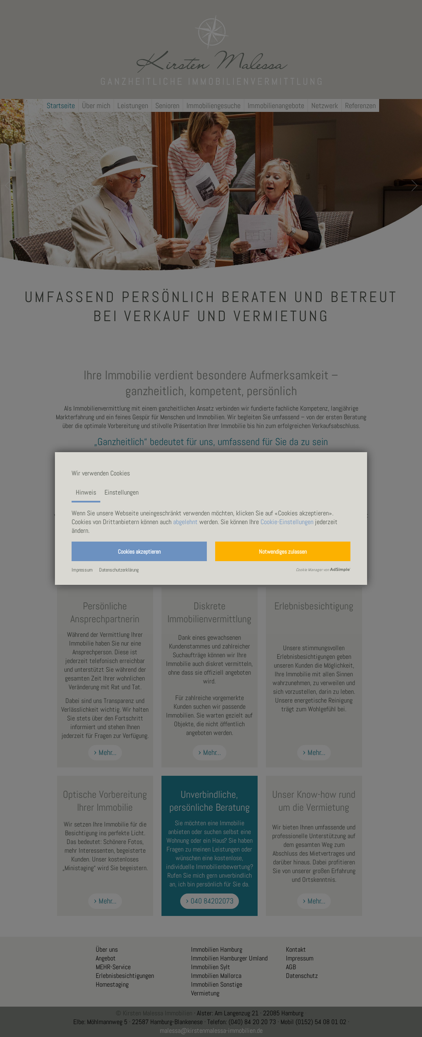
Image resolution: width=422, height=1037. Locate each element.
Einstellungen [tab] (121, 492)
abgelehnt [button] (185, 521)
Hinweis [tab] (86, 492)
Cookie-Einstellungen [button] (287, 521)
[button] (139, 551)
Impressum (82, 570)
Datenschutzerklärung (119, 570)
